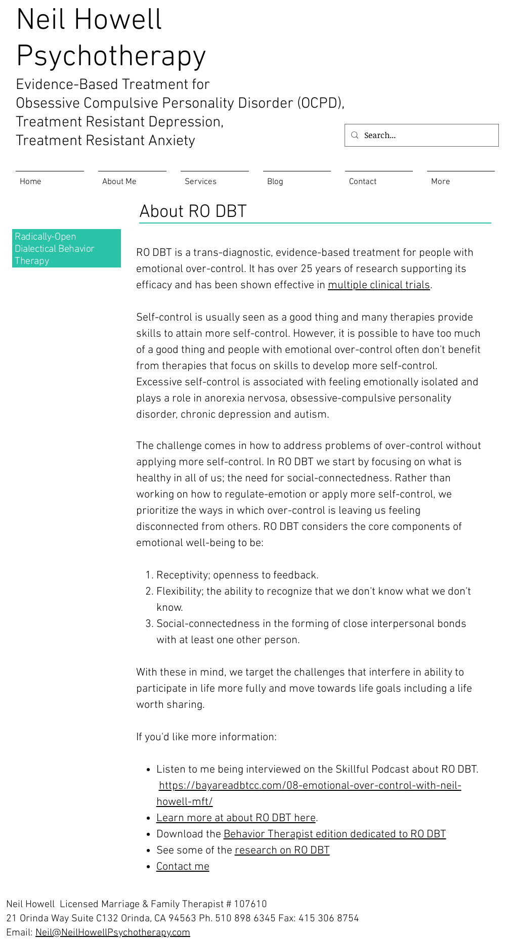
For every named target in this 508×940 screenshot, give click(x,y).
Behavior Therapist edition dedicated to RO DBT (335, 834)
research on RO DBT (282, 851)
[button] (461, 178)
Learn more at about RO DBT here (236, 818)
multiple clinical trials (379, 285)
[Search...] (420, 135)
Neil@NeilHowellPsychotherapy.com (112, 933)
